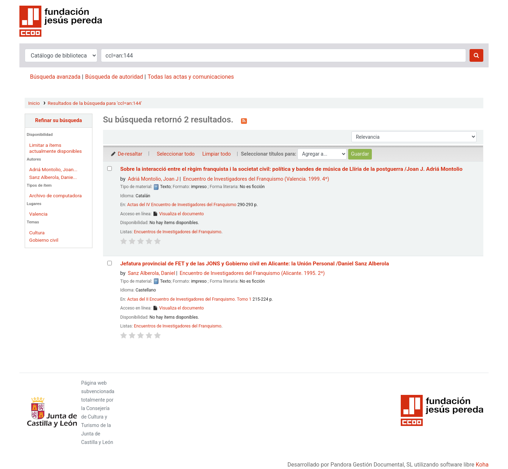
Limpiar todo (216, 154)
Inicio (34, 103)
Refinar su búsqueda (58, 121)
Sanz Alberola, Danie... (53, 177)
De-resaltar (126, 154)
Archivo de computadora (55, 195)
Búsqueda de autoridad (114, 76)
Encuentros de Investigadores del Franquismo (178, 231)
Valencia (38, 214)
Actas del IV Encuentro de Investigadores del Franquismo (181, 204)
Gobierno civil (44, 240)
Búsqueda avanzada (55, 76)
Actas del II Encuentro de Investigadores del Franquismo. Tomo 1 (189, 299)
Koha (482, 464)
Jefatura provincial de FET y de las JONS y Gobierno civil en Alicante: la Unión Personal (254, 263)
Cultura (37, 232)
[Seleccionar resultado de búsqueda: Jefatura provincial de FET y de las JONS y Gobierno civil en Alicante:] (109, 263)
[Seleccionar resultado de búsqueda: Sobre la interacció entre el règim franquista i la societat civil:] (109, 168)
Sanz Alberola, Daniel (151, 273)
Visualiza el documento (178, 213)
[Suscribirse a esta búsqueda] (244, 120)
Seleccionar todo (175, 154)
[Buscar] (476, 55)
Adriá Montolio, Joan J (153, 179)
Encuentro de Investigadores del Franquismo (256, 179)
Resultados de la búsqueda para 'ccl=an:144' (95, 103)
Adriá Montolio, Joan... (53, 169)
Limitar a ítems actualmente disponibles (55, 148)
